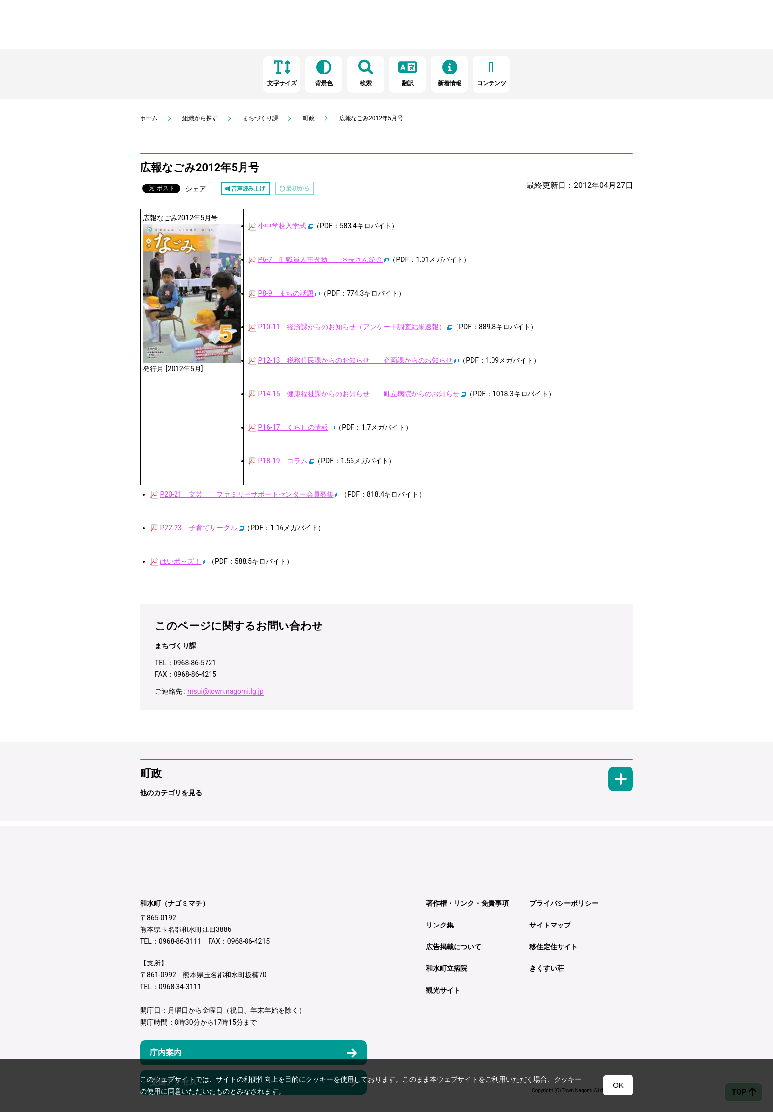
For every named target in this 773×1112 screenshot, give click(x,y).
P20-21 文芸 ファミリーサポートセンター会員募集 (246, 494)
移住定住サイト (553, 947)
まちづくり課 (260, 118)
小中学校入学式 (282, 226)
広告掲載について (453, 947)
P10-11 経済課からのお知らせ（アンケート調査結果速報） (351, 327)
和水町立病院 (446, 968)
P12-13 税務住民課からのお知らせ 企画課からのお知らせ (355, 360)
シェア (195, 189)
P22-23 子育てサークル (198, 528)
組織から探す (200, 118)
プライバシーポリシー (563, 903)
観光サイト (443, 990)
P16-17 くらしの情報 (293, 427)
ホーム (149, 118)
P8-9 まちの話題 (285, 293)
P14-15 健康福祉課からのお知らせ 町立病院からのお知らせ (358, 394)
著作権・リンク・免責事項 (467, 903)
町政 (309, 118)
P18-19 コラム (282, 461)
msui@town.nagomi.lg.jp (225, 691)
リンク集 (440, 925)
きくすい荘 (546, 968)
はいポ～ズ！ (180, 561)
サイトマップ (550, 925)
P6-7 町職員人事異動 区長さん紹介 (320, 259)
